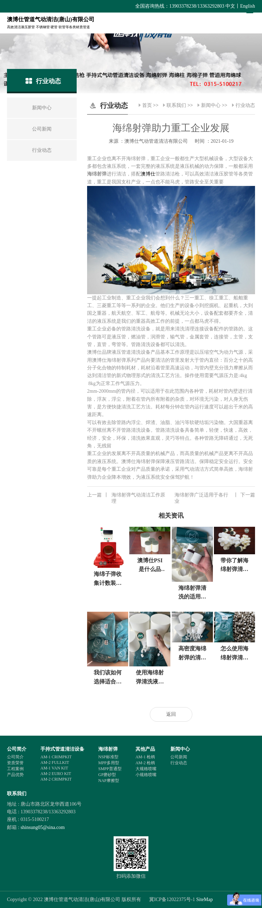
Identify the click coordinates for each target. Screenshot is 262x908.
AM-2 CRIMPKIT (56, 779)
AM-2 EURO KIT (55, 773)
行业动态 (245, 105)
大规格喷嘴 (146, 768)
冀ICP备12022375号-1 (172, 899)
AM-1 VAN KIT (54, 768)
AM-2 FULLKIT (54, 762)
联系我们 (176, 105)
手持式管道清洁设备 (62, 749)
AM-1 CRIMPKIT (56, 756)
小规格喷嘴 (146, 774)
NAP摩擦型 (108, 780)
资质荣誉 (15, 762)
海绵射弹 (108, 749)
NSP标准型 (108, 756)
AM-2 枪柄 (145, 762)
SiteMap (204, 899)
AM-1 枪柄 (145, 756)
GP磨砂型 (107, 774)
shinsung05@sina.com (43, 827)
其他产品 (145, 749)
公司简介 (16, 749)
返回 (171, 714)
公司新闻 (178, 756)
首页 (147, 105)
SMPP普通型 (110, 768)
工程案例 (15, 768)
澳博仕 (148, 174)
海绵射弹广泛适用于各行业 (215, 498)
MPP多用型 (108, 762)
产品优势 (15, 774)
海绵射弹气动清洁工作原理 (126, 498)
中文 (230, 6)
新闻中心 (211, 105)
